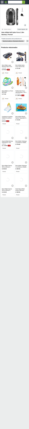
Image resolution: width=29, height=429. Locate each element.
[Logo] (5, 2)
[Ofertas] (15, 2)
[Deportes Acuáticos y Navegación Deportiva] (13, 41)
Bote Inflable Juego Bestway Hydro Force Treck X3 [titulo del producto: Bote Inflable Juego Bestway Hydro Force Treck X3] (7, 67)
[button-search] (23, 2)
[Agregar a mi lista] (12, 62)
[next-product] (22, 29)
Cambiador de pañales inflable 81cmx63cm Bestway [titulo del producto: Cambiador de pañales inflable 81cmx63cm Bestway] (7, 118)
